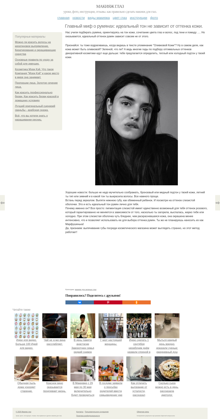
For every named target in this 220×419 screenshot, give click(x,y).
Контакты (79, 412)
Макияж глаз (110, 6)
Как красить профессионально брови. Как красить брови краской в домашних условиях (37, 96)
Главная (63, 18)
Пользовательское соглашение (97, 412)
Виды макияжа (99, 18)
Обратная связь (143, 412)
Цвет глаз (120, 18)
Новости (79, 18)
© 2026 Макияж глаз (23, 412)
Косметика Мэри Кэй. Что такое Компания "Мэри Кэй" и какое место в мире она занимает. (37, 73)
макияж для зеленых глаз (85, 289)
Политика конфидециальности (88, 416)
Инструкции (138, 18)
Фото (154, 18)
